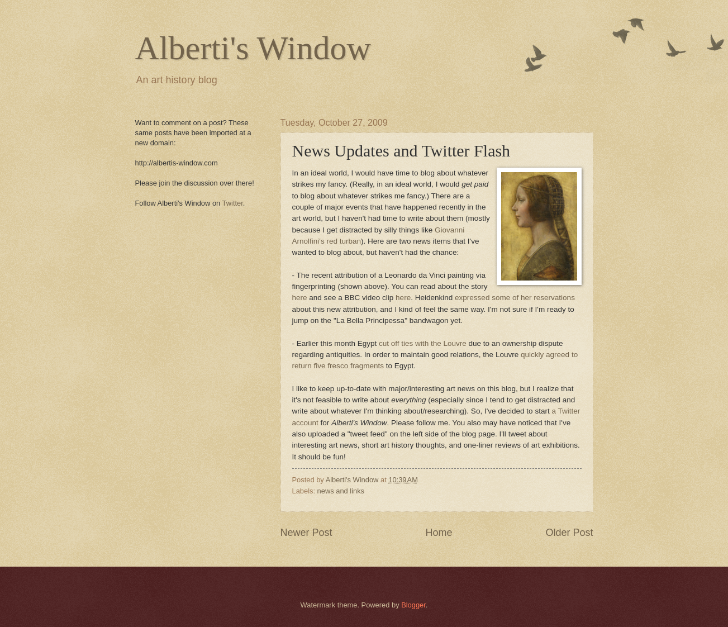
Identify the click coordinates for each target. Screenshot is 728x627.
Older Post (569, 532)
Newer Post (306, 532)
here (299, 297)
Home (438, 532)
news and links (340, 491)
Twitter (232, 203)
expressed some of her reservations (515, 297)
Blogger (413, 605)
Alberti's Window (253, 48)
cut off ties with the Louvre (423, 343)
